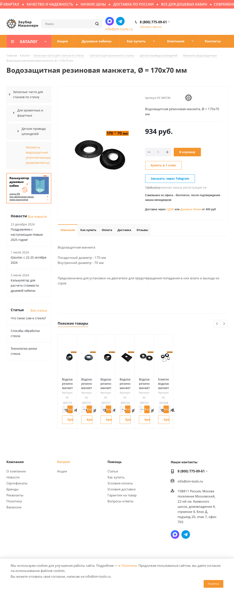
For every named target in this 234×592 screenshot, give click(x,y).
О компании (16, 471)
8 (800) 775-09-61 (153, 22)
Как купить (116, 477)
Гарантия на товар (122, 495)
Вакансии (14, 507)
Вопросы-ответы (120, 501)
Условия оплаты (120, 483)
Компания (15, 462)
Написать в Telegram (120, 21)
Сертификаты (17, 483)
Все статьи (39, 310)
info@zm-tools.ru (119, 29)
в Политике (128, 565)
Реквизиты (15, 495)
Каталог (63, 462)
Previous (217, 324)
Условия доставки (121, 489)
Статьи (112, 471)
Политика (14, 501)
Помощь (114, 462)
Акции (62, 471)
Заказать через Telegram (170, 178)
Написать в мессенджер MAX (109, 21)
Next (224, 324)
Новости (13, 477)
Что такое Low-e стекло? (28, 318)
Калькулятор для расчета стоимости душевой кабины (25, 285)
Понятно (213, 584)
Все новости (37, 216)
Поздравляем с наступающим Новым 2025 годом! (27, 234)
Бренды (12, 489)
